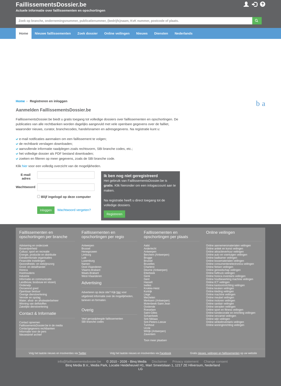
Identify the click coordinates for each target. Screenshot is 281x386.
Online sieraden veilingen (221, 306)
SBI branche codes (93, 321)
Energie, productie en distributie (37, 254)
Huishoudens (27, 273)
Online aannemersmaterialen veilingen (228, 245)
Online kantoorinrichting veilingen (225, 285)
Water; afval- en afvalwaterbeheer (39, 300)
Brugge (148, 257)
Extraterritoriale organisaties (35, 257)
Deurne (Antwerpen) (155, 270)
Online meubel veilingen (220, 297)
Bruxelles (149, 263)
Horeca (23, 270)
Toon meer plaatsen (155, 340)
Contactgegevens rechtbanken (37, 328)
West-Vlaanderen (92, 276)
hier (24, 166)
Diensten (161, 33)
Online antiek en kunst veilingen (224, 248)
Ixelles (147, 285)
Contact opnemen (29, 322)
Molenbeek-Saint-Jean (157, 303)
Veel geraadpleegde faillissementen (102, 318)
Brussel (86, 248)
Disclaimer (159, 361)
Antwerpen (88, 245)
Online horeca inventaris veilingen (226, 276)
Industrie (24, 276)
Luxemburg (88, 260)
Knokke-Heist (151, 288)
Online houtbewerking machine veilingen (229, 279)
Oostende (149, 306)
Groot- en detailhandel (32, 266)
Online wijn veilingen (218, 318)
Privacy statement (185, 361)
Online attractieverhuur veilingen (225, 251)
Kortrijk (148, 291)
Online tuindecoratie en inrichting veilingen (230, 312)
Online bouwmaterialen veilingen (225, 260)
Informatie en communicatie (35, 279)
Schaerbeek (151, 315)
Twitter (82, 353)
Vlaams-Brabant (91, 270)
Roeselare (150, 309)
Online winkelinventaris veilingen (225, 322)
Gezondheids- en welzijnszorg (36, 263)
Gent (146, 279)
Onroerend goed (28, 288)
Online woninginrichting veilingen (225, 325)
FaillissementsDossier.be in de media (41, 325)
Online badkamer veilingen (221, 257)
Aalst (147, 245)
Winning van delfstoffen (33, 303)
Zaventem (149, 334)
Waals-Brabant (90, 273)
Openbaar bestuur (29, 291)
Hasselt (148, 282)
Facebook (165, 353)
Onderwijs (25, 285)
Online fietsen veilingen (219, 266)
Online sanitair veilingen (220, 303)
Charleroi (149, 266)
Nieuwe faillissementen (53, 33)
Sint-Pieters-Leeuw (155, 322)
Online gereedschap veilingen (223, 270)
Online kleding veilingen (220, 291)
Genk (147, 276)
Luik (84, 257)
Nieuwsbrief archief (30, 334)
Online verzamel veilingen (221, 315)
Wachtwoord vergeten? (74, 210)
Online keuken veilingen (220, 288)
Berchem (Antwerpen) (156, 254)
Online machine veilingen (220, 294)
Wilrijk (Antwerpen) (155, 331)
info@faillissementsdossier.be (79, 361)
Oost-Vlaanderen (92, 266)
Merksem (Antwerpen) (157, 300)
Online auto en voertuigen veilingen (226, 254)
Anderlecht (150, 248)
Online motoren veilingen (220, 300)
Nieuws (142, 33)
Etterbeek (149, 273)
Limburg (86, 254)
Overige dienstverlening (33, 294)
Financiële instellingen (32, 260)
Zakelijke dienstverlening (33, 306)
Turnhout (149, 325)
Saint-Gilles (150, 312)
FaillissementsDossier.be (51, 4)
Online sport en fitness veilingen (224, 309)
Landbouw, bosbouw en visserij (37, 282)
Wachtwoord (25, 187)
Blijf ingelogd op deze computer (66, 197)
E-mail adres (25, 176)
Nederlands (184, 33)
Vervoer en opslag (29, 297)
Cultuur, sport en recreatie (34, 251)
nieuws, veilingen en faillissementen (219, 353)
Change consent (216, 361)
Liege (147, 294)
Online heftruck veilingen (220, 273)
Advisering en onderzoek (33, 245)
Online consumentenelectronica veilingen (230, 263)
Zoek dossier (87, 33)
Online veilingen (117, 33)
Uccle (147, 328)
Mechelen (149, 297)
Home (23, 33)
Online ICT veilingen (218, 282)
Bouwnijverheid (28, 248)
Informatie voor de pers (32, 331)
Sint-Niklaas (151, 318)
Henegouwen (89, 251)
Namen (86, 263)
